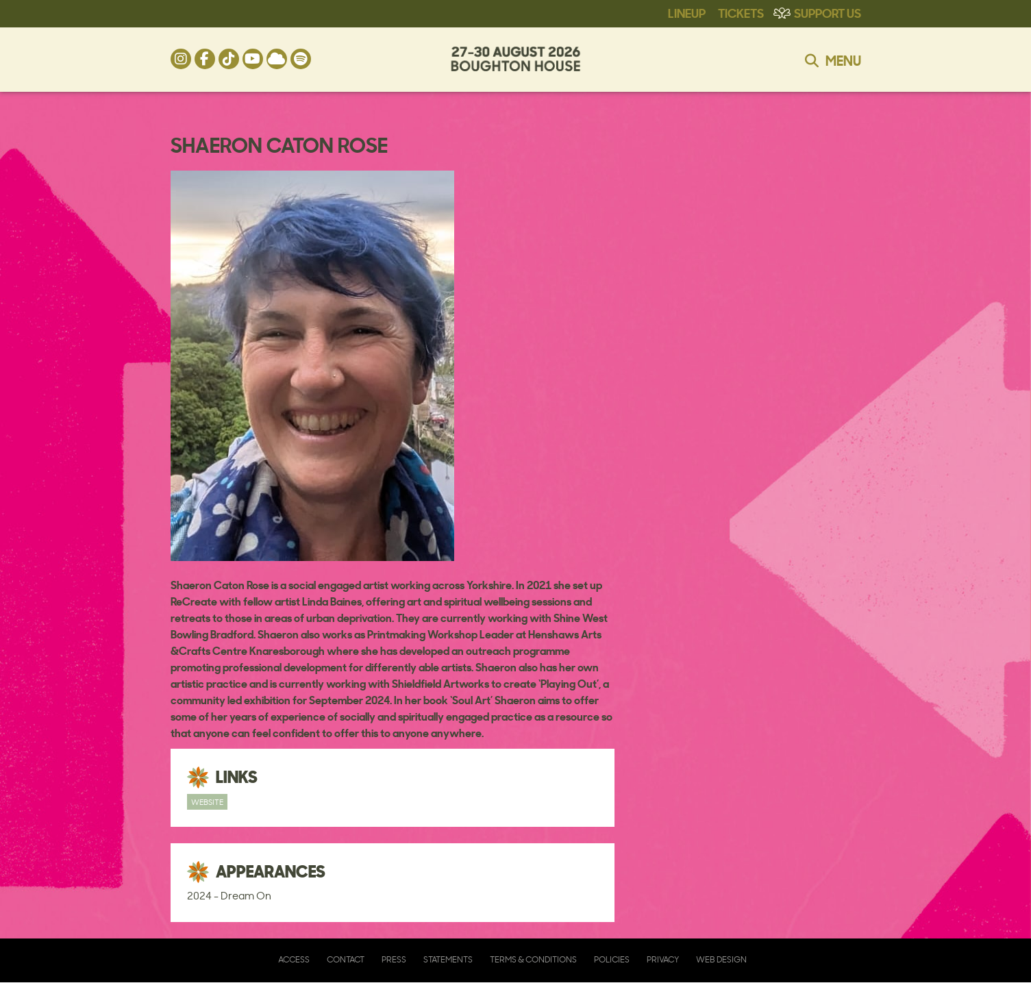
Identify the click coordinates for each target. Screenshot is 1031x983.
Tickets (741, 12)
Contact (345, 959)
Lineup (687, 12)
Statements (448, 959)
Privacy (663, 959)
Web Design (721, 959)
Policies (612, 959)
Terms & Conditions (533, 959)
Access (294, 959)
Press (394, 959)
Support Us (827, 12)
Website (207, 802)
